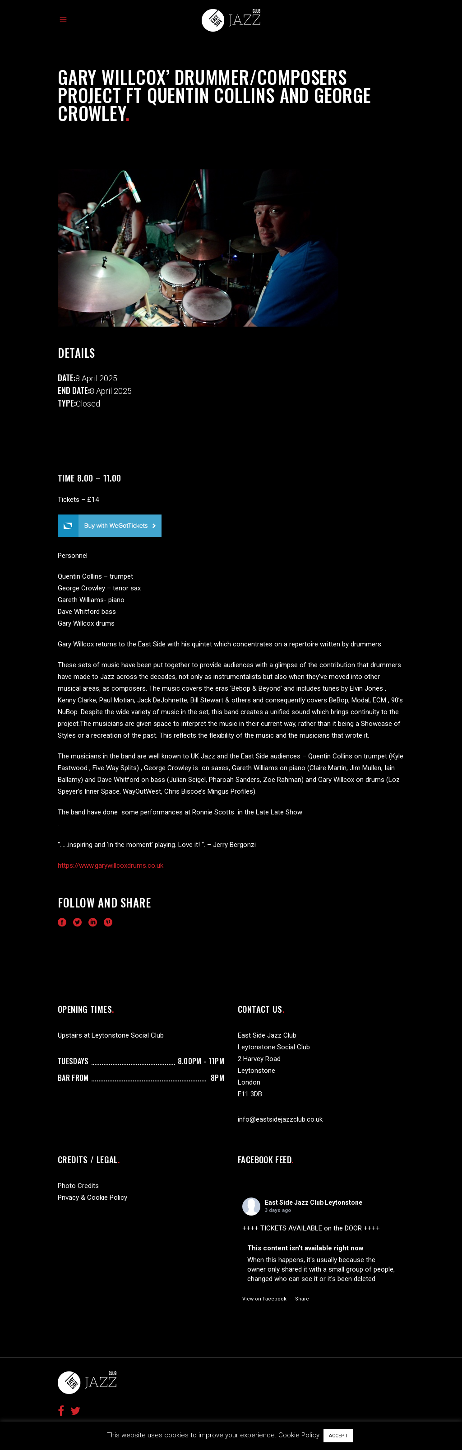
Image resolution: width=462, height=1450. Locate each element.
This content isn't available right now (305, 1248)
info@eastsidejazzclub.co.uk (280, 1119)
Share (302, 1299)
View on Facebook (264, 1299)
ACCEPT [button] (338, 1436)
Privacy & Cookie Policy (92, 1197)
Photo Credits (78, 1186)
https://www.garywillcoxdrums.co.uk (110, 865)
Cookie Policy (298, 1435)
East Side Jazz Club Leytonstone (313, 1202)
